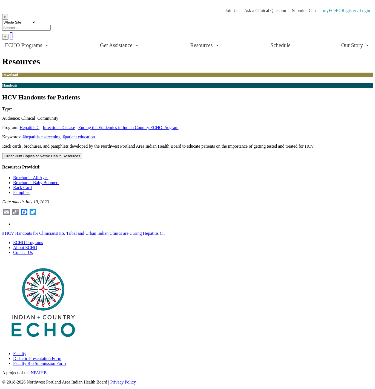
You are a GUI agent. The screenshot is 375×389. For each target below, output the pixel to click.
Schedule (280, 45)
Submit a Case (304, 10)
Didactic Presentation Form (37, 358)
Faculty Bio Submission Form (39, 363)
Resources (205, 45)
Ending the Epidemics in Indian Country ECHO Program (128, 127)
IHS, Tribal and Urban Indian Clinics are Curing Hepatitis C (111, 233)
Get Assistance (119, 45)
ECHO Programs (27, 45)
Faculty (19, 353)
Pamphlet (21, 192)
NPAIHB (39, 372)
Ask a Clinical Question (265, 10)
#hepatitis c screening (41, 137)
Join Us (231, 10)
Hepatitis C (29, 127)
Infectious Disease (59, 127)
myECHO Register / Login (346, 10)
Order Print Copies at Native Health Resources (42, 156)
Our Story (355, 45)
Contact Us (23, 252)
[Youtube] (11, 35)
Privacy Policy (123, 382)
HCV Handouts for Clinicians (29, 233)
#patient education (79, 137)
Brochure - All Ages (30, 177)
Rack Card (22, 187)
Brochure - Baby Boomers (36, 182)
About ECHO (25, 247)
